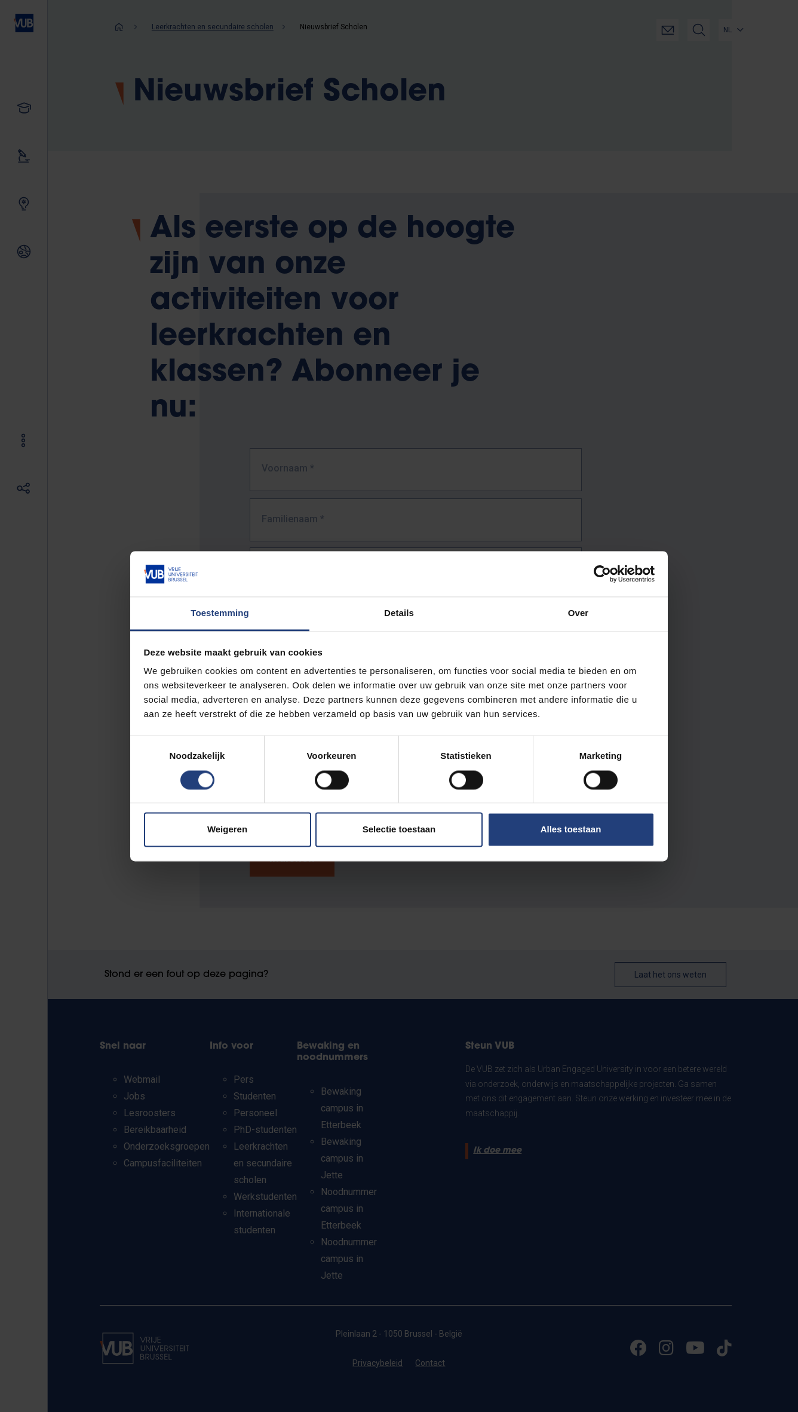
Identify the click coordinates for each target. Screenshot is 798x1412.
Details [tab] (399, 613)
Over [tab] (578, 613)
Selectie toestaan (399, 830)
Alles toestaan (571, 830)
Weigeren (227, 830)
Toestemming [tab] (220, 613)
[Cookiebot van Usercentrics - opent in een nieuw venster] (602, 574)
